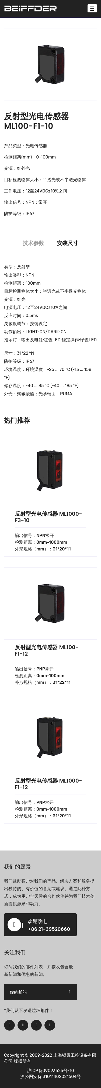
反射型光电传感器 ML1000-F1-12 (48, 784)
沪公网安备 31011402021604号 (50, 1076)
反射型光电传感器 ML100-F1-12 (47, 650)
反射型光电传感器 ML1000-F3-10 (48, 517)
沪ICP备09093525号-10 (50, 1070)
